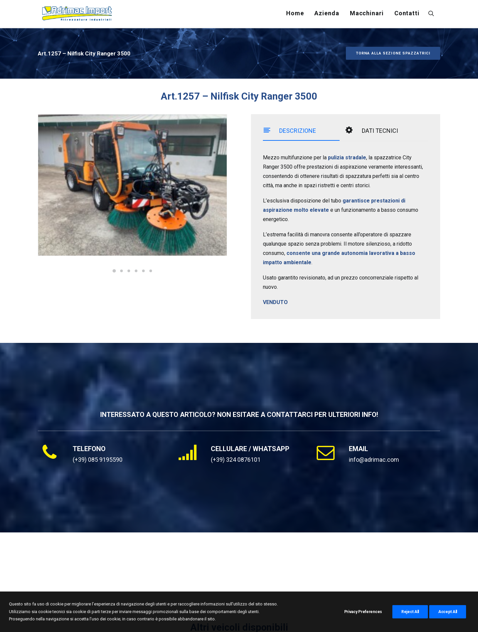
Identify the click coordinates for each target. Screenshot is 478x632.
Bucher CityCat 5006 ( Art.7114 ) (219, 559)
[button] (434, 14)
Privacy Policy (167, 619)
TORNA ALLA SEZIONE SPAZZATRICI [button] (393, 38)
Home (295, 14)
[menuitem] (295, 14)
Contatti (407, 14)
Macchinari (367, 14)
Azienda (326, 14)
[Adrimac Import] (78, 14)
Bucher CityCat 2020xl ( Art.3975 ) (83, 559)
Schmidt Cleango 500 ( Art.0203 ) (358, 559)
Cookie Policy (203, 619)
